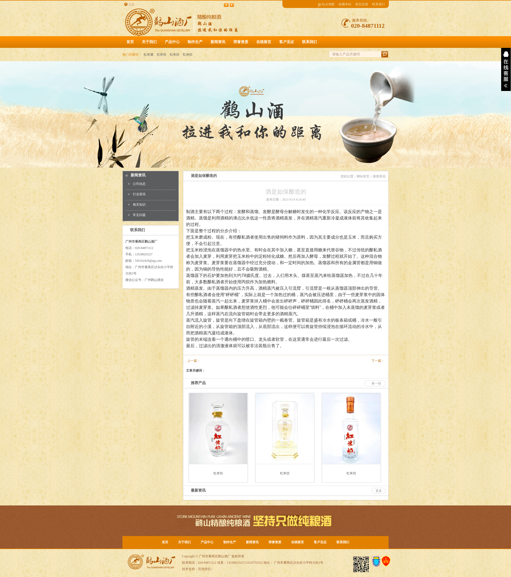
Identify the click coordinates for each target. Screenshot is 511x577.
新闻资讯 (138, 175)
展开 (506, 69)
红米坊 (161, 54)
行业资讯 (139, 194)
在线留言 (297, 542)
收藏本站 (345, 4)
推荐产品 (198, 383)
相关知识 (139, 204)
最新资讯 (198, 490)
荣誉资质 (275, 542)
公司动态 (139, 184)
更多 (379, 491)
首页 (130, 42)
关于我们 (184, 542)
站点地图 (328, 4)
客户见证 (320, 542)
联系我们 (378, 4)
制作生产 (229, 542)
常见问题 (139, 215)
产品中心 (207, 542)
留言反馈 (361, 4)
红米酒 (148, 54)
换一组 (376, 383)
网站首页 (363, 176)
